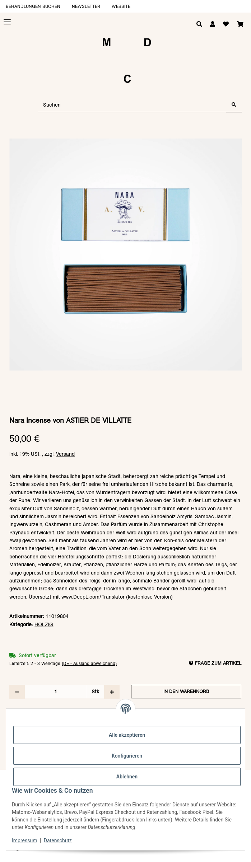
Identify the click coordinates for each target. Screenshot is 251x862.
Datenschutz (58, 840)
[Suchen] (132, 105)
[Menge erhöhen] (112, 692)
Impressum (24, 840)
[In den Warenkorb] (186, 691)
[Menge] (55, 691)
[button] (212, 24)
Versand (65, 454)
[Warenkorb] (240, 24)
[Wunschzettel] (226, 24)
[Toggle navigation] (7, 22)
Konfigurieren (127, 756)
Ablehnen (127, 776)
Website (121, 6)
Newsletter (86, 6)
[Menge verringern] (17, 692)
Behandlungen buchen (33, 6)
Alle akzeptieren (127, 735)
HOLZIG (43, 624)
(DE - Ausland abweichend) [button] (89, 663)
